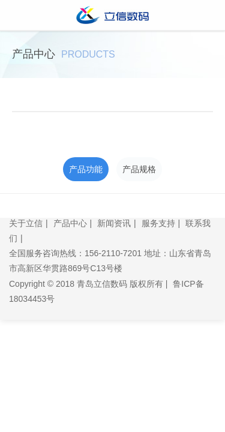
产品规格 (139, 169)
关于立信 (26, 223)
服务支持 (158, 223)
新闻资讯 (114, 223)
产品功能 (86, 169)
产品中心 (70, 223)
